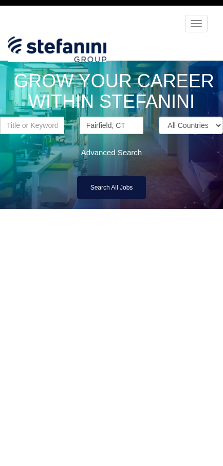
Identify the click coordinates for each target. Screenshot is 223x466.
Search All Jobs (111, 187)
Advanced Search (111, 152)
